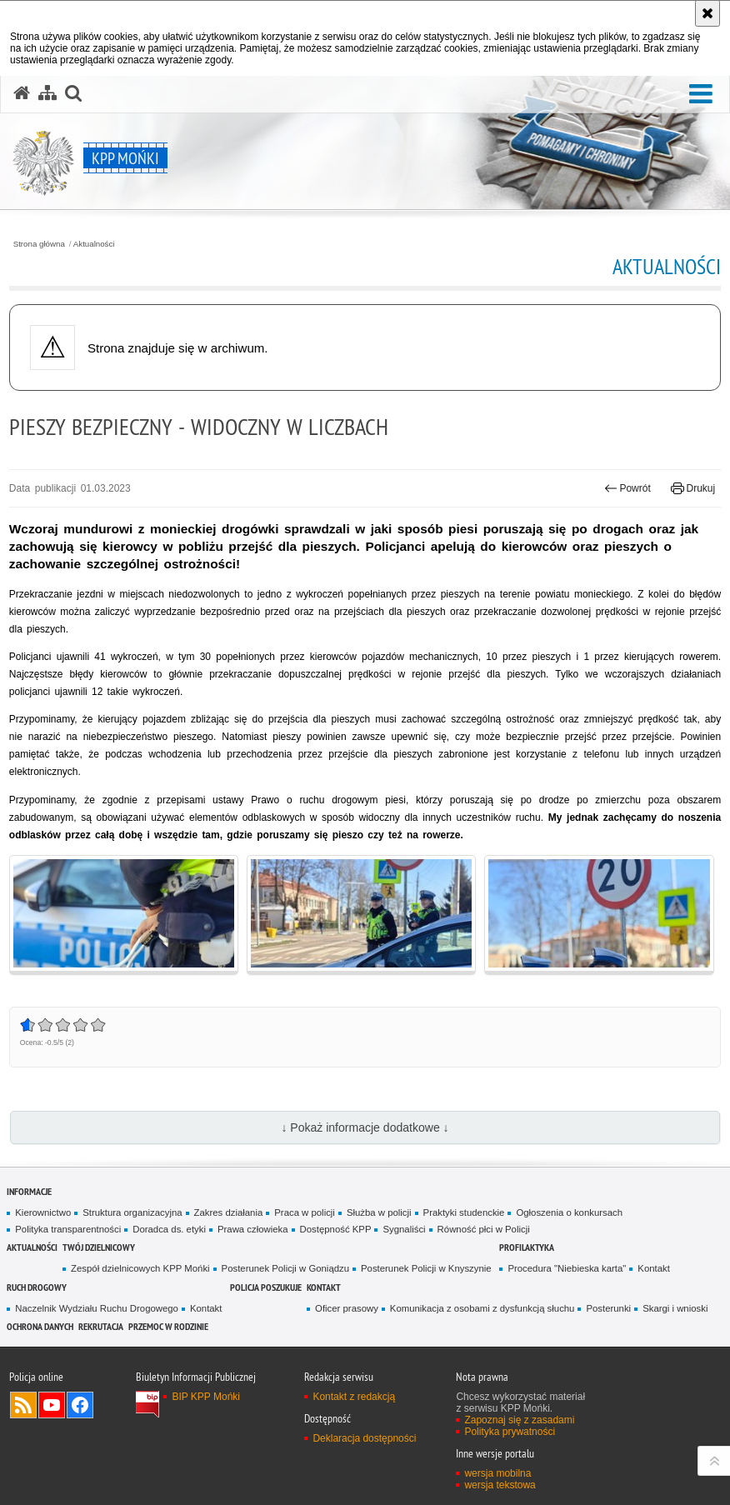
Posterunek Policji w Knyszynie (426, 1268)
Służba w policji (379, 1213)
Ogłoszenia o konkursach (569, 1213)
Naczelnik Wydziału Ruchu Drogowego (96, 1308)
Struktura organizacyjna (132, 1213)
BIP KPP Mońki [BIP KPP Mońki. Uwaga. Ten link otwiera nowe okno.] (206, 1396)
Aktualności (94, 244)
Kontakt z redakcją (353, 1396)
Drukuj (693, 488)
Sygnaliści (403, 1229)
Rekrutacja (100, 1326)
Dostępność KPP (336, 1229)
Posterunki (608, 1308)
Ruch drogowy (37, 1287)
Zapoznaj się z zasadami (519, 1420)
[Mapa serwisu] (47, 93)
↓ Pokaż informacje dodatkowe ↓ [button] (364, 1127)
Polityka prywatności (509, 1432)
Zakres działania (228, 1213)
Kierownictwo (43, 1213)
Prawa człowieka (253, 1229)
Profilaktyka (526, 1247)
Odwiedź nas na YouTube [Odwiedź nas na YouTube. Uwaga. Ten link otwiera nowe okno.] (51, 1405)
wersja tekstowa (499, 1485)
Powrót (627, 488)
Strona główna (39, 244)
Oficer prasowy (346, 1308)
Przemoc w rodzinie (168, 1326)
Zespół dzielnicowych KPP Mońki (140, 1268)
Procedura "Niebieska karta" (567, 1268)
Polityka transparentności (68, 1229)
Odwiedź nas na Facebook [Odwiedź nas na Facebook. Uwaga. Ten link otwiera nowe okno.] (80, 1405)
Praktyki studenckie (464, 1213)
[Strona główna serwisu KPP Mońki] (21, 93)
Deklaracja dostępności (364, 1438)
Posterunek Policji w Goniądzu (285, 1268)
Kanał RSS (23, 1405)
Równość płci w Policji (484, 1229)
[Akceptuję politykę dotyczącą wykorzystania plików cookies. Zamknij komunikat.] (707, 13)
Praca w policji (304, 1213)
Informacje (29, 1191)
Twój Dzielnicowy (98, 1247)
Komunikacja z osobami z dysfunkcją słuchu (482, 1308)
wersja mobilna (497, 1473)
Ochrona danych (40, 1326)
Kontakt (654, 1268)
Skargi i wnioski (675, 1308)
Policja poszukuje (266, 1287)
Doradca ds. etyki (169, 1229)
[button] (700, 94)
